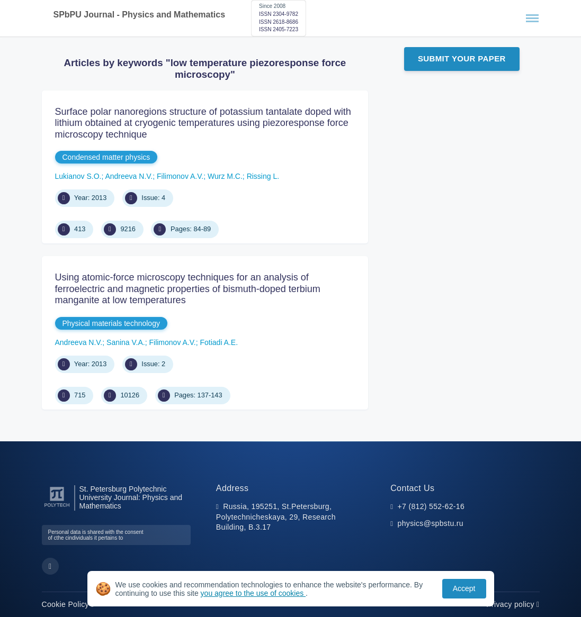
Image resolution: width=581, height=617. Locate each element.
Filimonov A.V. (180, 176)
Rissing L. (263, 176)
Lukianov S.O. (78, 176)
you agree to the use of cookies (253, 593)
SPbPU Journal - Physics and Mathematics (139, 14)
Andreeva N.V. (129, 176)
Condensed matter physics (106, 157)
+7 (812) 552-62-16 (431, 506)
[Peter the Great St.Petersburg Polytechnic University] (57, 507)
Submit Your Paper (462, 58)
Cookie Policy (68, 604)
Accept (464, 588)
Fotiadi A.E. (219, 342)
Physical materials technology (111, 323)
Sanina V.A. (125, 342)
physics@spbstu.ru (430, 523)
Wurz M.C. (225, 176)
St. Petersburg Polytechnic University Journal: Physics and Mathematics (131, 497)
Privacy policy (512, 604)
